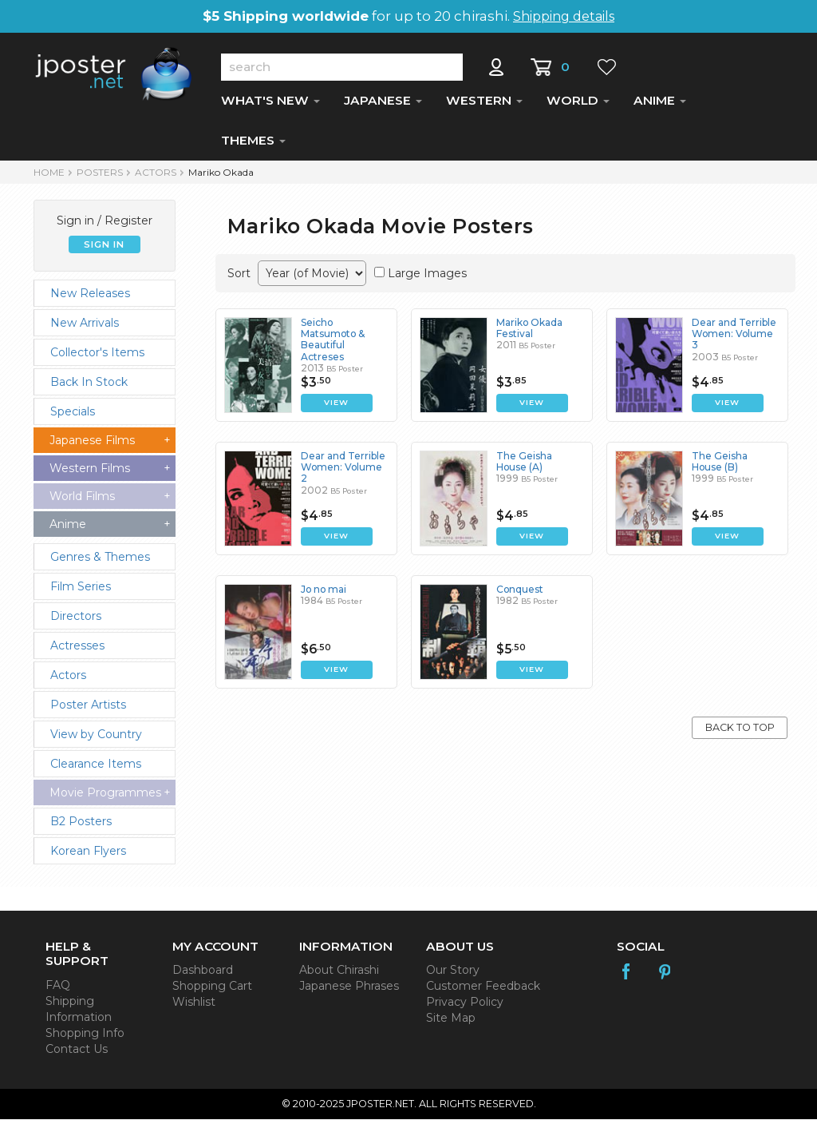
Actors (155, 177)
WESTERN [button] (484, 105)
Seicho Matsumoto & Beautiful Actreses (333, 344)
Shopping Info (84, 1038)
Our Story (453, 974)
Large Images (427, 278)
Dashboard (202, 974)
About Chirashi (339, 974)
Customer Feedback (483, 990)
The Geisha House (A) (524, 466)
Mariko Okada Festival (529, 332)
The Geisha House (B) (720, 466)
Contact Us (76, 1054)
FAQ (57, 990)
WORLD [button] (578, 105)
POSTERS (100, 177)
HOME (49, 177)
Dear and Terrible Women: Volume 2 (343, 472)
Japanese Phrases (349, 990)
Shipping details (563, 16)
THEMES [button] (253, 145)
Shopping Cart (212, 990)
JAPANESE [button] (383, 105)
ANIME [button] (659, 105)
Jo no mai (324, 594)
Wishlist (193, 1006)
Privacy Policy (464, 1006)
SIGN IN (104, 249)
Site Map (451, 1022)
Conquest (520, 594)
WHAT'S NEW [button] (270, 105)
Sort (239, 278)
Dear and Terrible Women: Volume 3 (734, 338)
